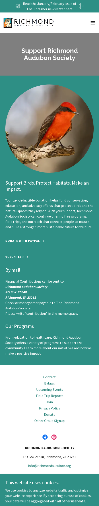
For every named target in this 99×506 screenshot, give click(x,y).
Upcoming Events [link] (49, 389)
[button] (92, 22)
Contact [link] (49, 377)
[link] (29, 22)
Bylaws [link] (49, 383)
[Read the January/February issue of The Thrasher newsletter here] (49, 6)
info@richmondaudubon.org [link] (49, 465)
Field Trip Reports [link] (49, 395)
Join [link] (49, 402)
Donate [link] (49, 414)
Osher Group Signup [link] (49, 420)
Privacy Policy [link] (49, 408)
